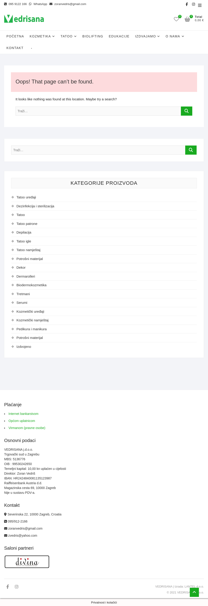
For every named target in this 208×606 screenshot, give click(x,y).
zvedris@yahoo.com (20, 535)
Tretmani (23, 294)
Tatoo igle (23, 241)
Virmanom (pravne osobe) (26, 428)
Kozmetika (40, 36)
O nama (173, 36)
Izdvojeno (23, 347)
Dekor (21, 267)
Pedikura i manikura (31, 329)
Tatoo (67, 36)
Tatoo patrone (26, 224)
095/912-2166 (15, 521)
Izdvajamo (145, 36)
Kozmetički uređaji (30, 311)
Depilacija (23, 232)
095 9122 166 (15, 4)
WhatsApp (38, 4)
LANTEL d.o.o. (194, 586)
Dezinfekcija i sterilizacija (35, 206)
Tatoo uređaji (26, 197)
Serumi (21, 302)
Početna (15, 36)
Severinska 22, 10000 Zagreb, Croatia (32, 514)
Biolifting (92, 36)
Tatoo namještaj (28, 250)
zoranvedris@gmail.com (67, 4)
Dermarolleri (25, 276)
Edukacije (119, 36)
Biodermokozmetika (31, 285)
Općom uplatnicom (21, 421)
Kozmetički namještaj (32, 320)
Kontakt (14, 48)
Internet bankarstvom (23, 414)
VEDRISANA (163, 586)
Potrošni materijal (29, 259)
